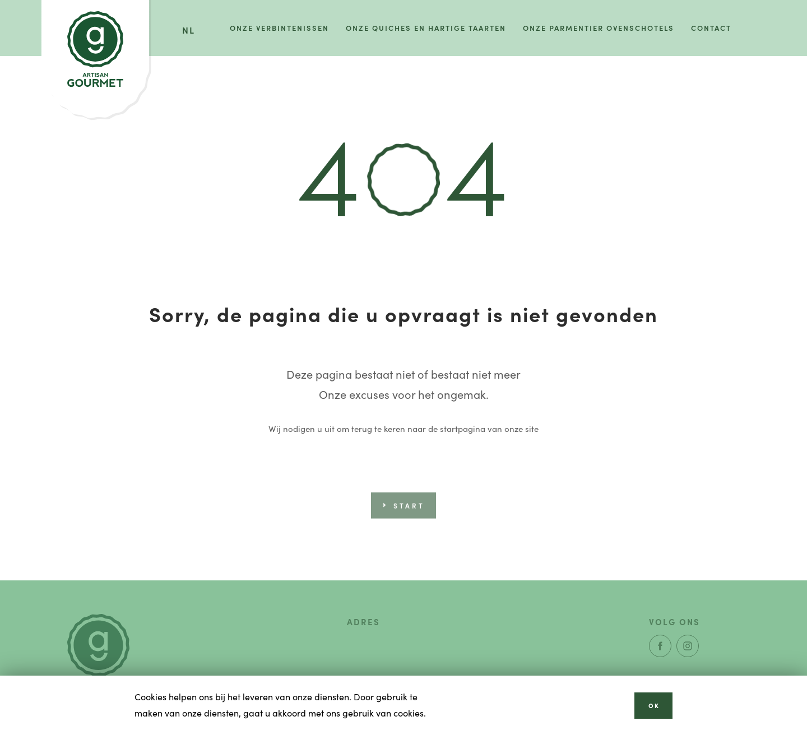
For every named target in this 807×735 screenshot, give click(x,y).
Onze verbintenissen (279, 27)
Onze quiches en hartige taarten (426, 27)
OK (654, 705)
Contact (711, 27)
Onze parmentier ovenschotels (598, 27)
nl (188, 30)
